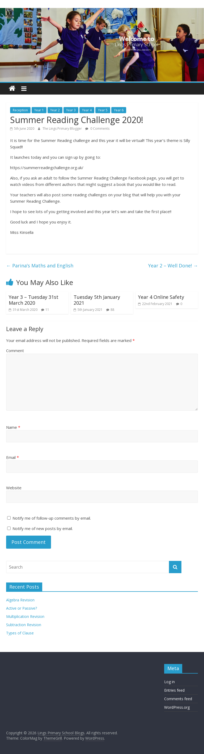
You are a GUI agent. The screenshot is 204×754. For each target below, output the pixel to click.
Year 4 (87, 110)
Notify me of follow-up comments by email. (51, 518)
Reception (20, 110)
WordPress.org (177, 707)
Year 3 (71, 110)
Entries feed (174, 690)
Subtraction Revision (23, 624)
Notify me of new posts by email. (42, 528)
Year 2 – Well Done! (173, 265)
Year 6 (119, 110)
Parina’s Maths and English (39, 265)
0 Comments (97, 128)
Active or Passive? (21, 608)
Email (12, 457)
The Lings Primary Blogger (62, 128)
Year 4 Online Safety (161, 297)
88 (112, 309)
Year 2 (55, 110)
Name (13, 427)
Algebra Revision (20, 599)
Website (14, 487)
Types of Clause (20, 632)
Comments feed (178, 698)
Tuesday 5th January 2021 (97, 300)
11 (47, 309)
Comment (15, 350)
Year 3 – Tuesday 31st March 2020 (33, 300)
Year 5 (103, 110)
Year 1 (39, 110)
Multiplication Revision (25, 616)
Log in (169, 681)
